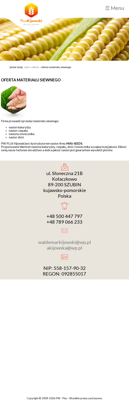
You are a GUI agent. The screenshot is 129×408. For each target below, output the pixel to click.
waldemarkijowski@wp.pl (64, 242)
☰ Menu (114, 8)
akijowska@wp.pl (64, 248)
